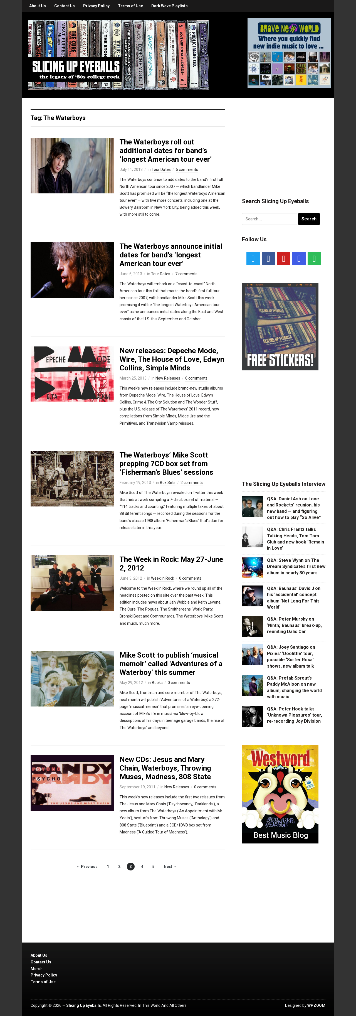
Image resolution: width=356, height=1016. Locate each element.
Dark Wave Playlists (169, 6)
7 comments (186, 274)
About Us (37, 6)
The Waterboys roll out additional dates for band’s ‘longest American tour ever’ (166, 150)
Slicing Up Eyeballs (83, 1005)
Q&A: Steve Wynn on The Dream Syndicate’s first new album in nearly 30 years (296, 566)
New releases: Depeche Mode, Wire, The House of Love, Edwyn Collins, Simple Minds (172, 359)
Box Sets (167, 482)
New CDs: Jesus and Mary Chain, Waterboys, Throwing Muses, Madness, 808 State (165, 768)
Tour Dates (161, 169)
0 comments (196, 378)
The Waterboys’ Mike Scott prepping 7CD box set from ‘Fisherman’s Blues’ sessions (166, 463)
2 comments (192, 482)
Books (157, 682)
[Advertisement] (283, 141)
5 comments (187, 169)
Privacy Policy (96, 6)
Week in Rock (162, 578)
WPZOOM (316, 1005)
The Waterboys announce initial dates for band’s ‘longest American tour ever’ (171, 255)
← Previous (87, 866)
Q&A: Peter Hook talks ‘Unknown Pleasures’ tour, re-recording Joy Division (294, 715)
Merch (37, 968)
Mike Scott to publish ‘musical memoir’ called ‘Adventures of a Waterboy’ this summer (171, 663)
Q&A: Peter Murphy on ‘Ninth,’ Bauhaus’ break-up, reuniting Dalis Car (294, 625)
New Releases (167, 378)
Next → (170, 866)
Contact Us (64, 6)
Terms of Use (130, 6)
